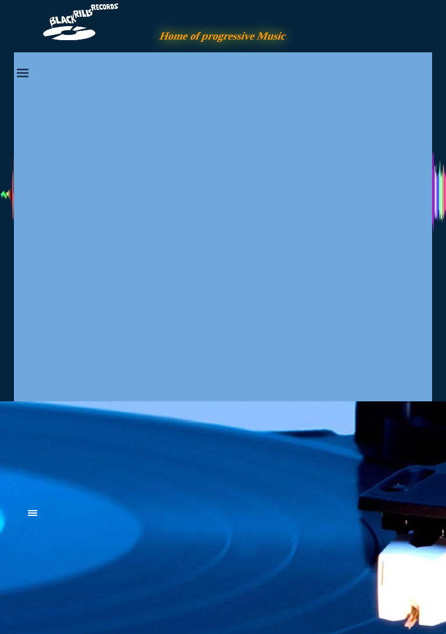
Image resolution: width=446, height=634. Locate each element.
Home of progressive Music (223, 36)
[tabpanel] (116, 449)
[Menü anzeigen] (22, 72)
